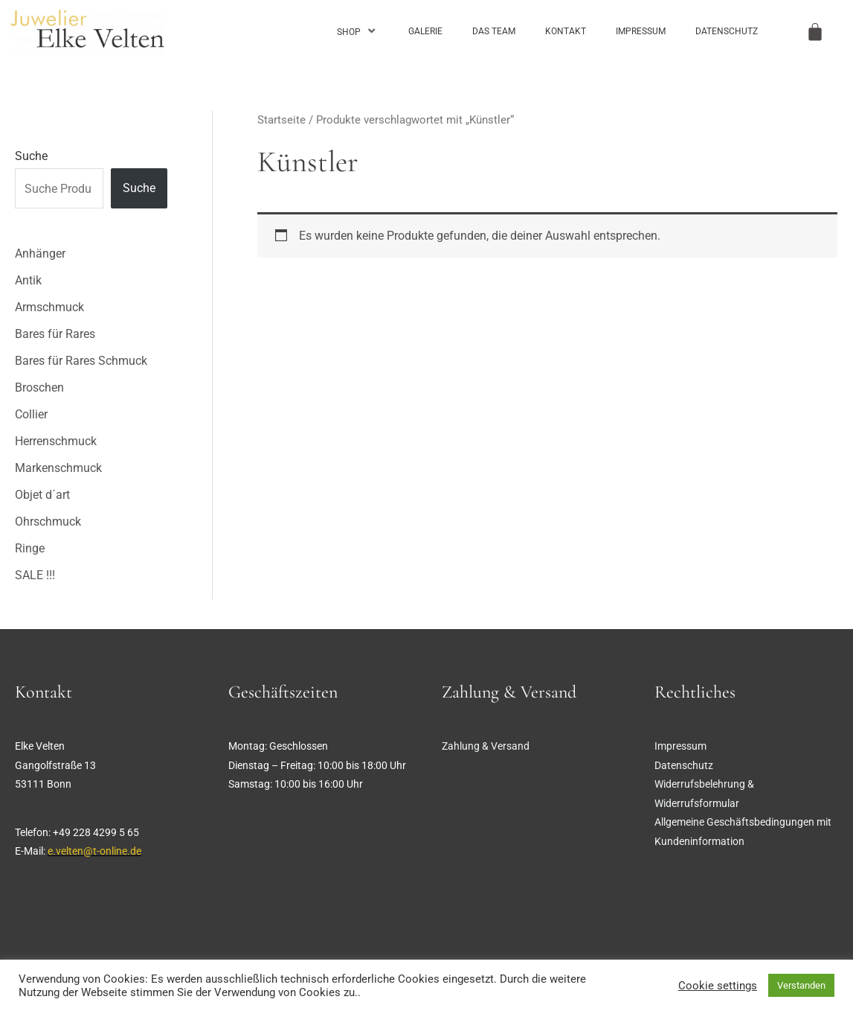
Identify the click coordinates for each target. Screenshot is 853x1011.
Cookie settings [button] (717, 985)
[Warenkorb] (815, 32)
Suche (31, 156)
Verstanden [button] (801, 985)
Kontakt (565, 31)
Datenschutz (726, 31)
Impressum (641, 31)
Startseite (281, 120)
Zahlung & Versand (485, 746)
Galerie (425, 31)
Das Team (493, 31)
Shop (358, 31)
